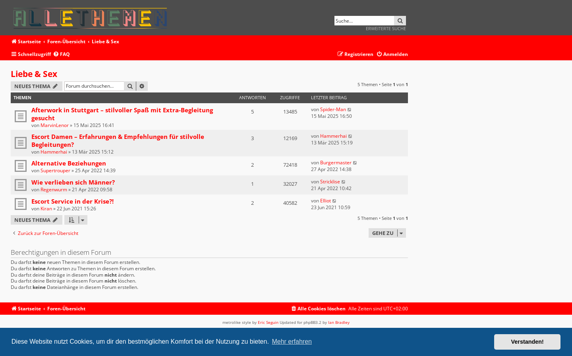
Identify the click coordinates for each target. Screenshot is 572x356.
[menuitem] (61, 54)
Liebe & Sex (34, 73)
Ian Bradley (339, 322)
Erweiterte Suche (386, 28)
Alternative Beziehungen (68, 163)
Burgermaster (336, 162)
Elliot (325, 200)
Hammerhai (54, 151)
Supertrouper (55, 170)
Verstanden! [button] (527, 342)
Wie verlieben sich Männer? (73, 182)
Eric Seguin (268, 322)
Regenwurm (54, 189)
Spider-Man (333, 109)
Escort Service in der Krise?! (72, 201)
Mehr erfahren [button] (292, 341)
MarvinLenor (55, 125)
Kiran (46, 208)
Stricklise (330, 181)
